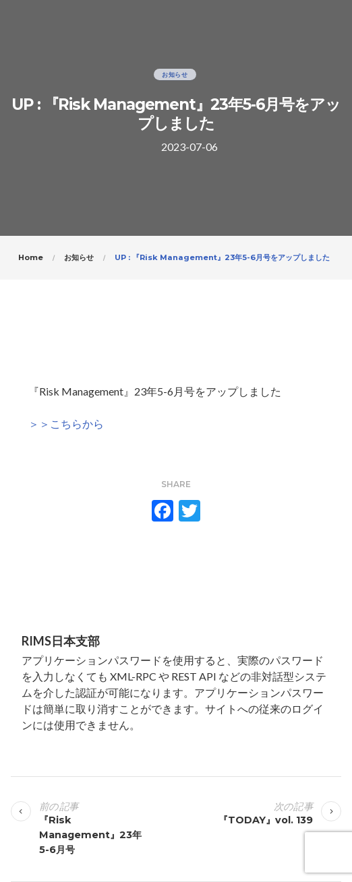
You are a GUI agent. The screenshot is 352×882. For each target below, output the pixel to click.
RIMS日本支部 (61, 640)
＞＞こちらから (66, 423)
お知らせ (175, 74)
